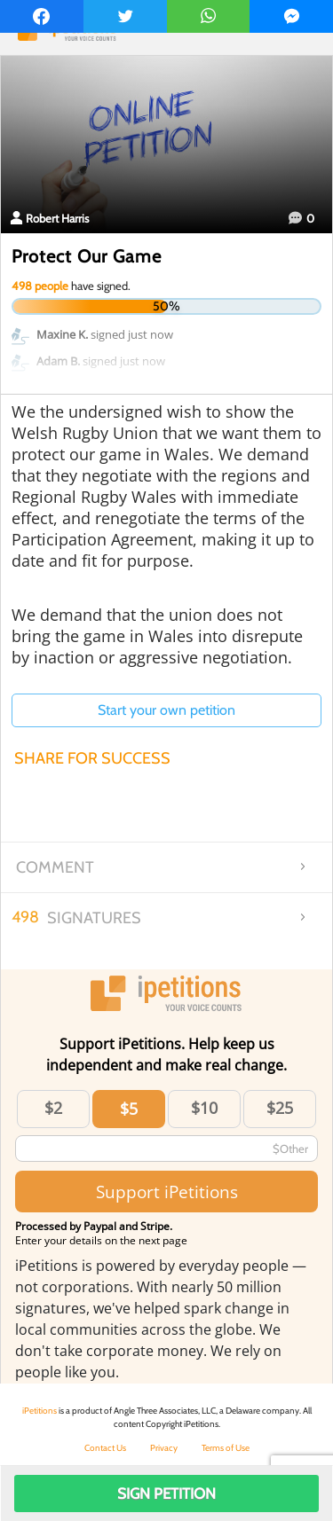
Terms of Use (226, 1448)
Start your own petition (166, 710)
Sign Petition (166, 1493)
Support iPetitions (167, 1191)
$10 (204, 1107)
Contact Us (105, 1448)
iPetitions (39, 1410)
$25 (279, 1107)
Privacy (164, 1448)
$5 (129, 1108)
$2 (53, 1107)
